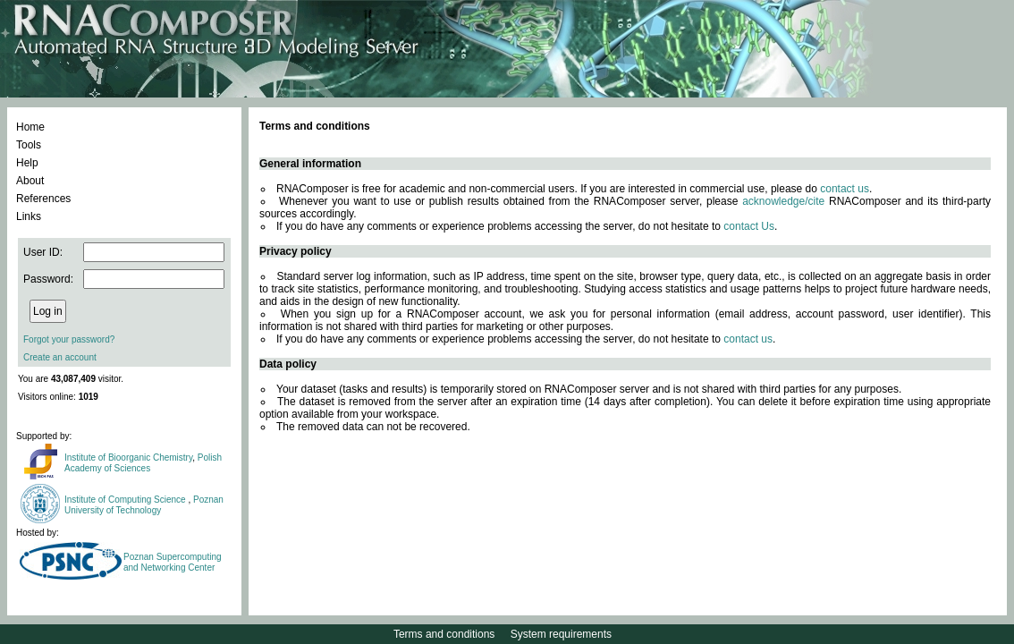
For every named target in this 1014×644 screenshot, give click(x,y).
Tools (28, 145)
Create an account (60, 357)
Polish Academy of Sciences (143, 463)
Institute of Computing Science (126, 499)
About (30, 180)
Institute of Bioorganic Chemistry (128, 457)
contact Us (748, 226)
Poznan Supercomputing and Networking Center (172, 562)
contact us (844, 188)
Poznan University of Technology (144, 505)
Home (30, 127)
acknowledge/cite (783, 201)
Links (28, 216)
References (43, 198)
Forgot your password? (68, 339)
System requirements (561, 634)
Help (27, 163)
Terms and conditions (443, 634)
